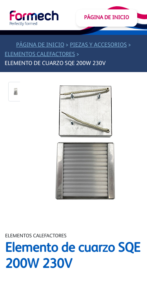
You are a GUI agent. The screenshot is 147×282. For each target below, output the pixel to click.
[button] (15, 91)
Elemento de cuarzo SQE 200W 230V (55, 64)
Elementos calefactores (40, 55)
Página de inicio (106, 18)
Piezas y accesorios (98, 45)
